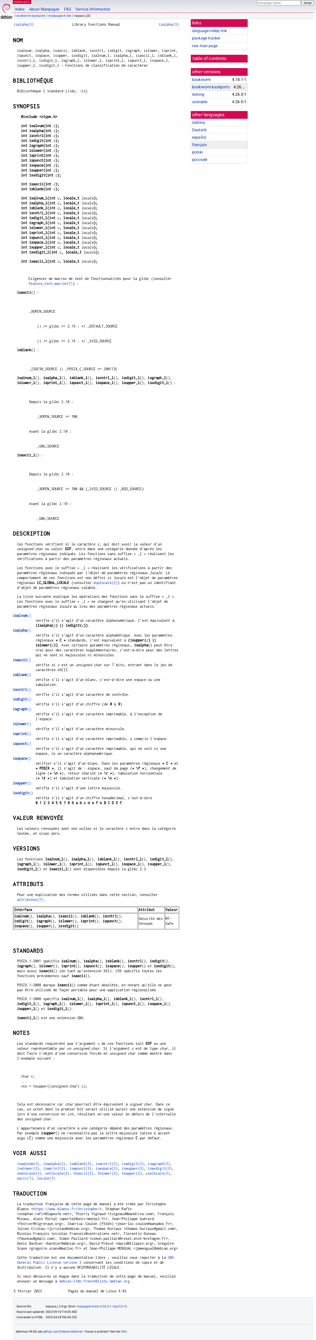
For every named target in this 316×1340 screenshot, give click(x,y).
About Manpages (44, 9)
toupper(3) (132, 1173)
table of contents (209, 58)
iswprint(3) (54, 1168)
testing (198, 94)
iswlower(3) (28, 1168)
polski (197, 152)
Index (20, 9)
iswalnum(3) (28, 1164)
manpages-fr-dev (59, 16)
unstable (199, 101)
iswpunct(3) (80, 1168)
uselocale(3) (158, 1173)
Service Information (93, 9)
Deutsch (199, 130)
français (199, 144)
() (22, 615)
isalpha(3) (24, 24)
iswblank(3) (80, 1164)
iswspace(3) (107, 1168)
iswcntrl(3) (107, 1164)
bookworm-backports (31, 16)
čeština (198, 122)
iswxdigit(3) (160, 1168)
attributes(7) (30, 899)
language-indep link (209, 30)
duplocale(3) (105, 583)
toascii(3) (83, 1173)
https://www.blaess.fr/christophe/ (66, 1209)
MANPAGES (22, 1)
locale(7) (46, 1178)
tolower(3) (108, 1173)
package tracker (206, 38)
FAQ (67, 9)
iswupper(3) (133, 1168)
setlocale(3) (57, 1173)
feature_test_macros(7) (50, 283)
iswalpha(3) (54, 1164)
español (199, 137)
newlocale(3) (29, 1173)
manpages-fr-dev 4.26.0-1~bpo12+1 (101, 1306)
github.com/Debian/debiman (63, 1331)
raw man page (204, 45)
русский (199, 159)
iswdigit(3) (133, 1164)
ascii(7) (25, 1178)
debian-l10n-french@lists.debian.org (94, 1281)
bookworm (201, 79)
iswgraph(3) (159, 1164)
